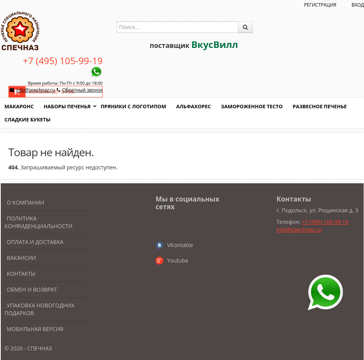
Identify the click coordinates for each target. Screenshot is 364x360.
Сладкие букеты (28, 119)
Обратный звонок (82, 90)
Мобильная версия (35, 329)
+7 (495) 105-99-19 (63, 60)
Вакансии (21, 257)
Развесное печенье (320, 106)
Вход (358, 5)
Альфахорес (193, 106)
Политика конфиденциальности (39, 222)
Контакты (21, 273)
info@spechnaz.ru (35, 90)
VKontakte (180, 245)
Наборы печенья (67, 106)
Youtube (177, 260)
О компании (25, 202)
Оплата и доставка (35, 242)
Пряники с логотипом (133, 106)
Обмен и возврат (32, 289)
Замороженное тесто (252, 106)
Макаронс (19, 106)
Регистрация (320, 5)
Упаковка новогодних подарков (39, 309)
